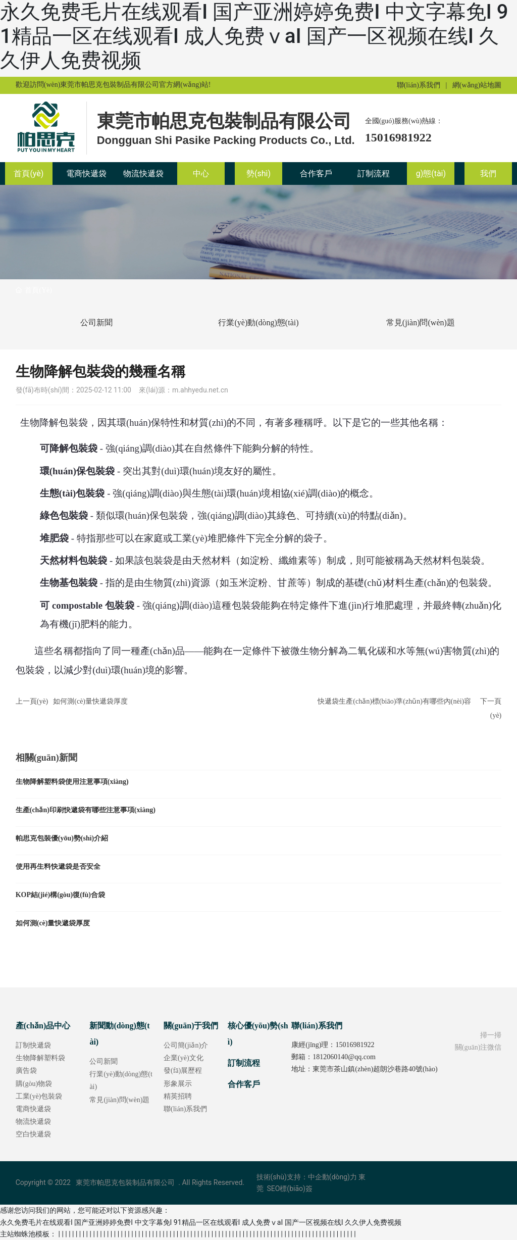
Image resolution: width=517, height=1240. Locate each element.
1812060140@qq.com (344, 1057)
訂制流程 (244, 1063)
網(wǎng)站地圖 (476, 85)
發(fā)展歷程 (183, 1070)
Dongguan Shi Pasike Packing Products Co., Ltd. (226, 140)
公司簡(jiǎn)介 (186, 1045)
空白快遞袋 (33, 1134)
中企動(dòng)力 (332, 1177)
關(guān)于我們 (191, 1025)
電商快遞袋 (33, 1109)
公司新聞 (96, 322)
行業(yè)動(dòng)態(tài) (258, 322)
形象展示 (178, 1083)
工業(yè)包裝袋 (39, 1096)
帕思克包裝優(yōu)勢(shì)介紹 (62, 838)
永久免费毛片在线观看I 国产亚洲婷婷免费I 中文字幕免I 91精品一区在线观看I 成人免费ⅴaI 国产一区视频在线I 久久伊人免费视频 (254, 36)
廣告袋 (26, 1070)
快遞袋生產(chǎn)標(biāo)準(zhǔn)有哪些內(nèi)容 (394, 701)
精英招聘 (178, 1096)
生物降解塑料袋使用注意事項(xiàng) (72, 781)
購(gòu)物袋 (34, 1083)
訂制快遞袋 (33, 1045)
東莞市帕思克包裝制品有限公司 (224, 121)
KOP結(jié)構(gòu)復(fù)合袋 (60, 895)
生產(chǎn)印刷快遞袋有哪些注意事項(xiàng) (86, 810)
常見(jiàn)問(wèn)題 (420, 322)
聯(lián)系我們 (418, 85)
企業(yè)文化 (183, 1058)
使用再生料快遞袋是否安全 (58, 866)
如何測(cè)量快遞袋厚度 (90, 701)
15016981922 (398, 137)
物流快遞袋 (33, 1121)
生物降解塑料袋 (40, 1058)
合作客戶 (244, 1084)
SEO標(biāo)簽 (289, 1188)
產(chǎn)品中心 (43, 1025)
